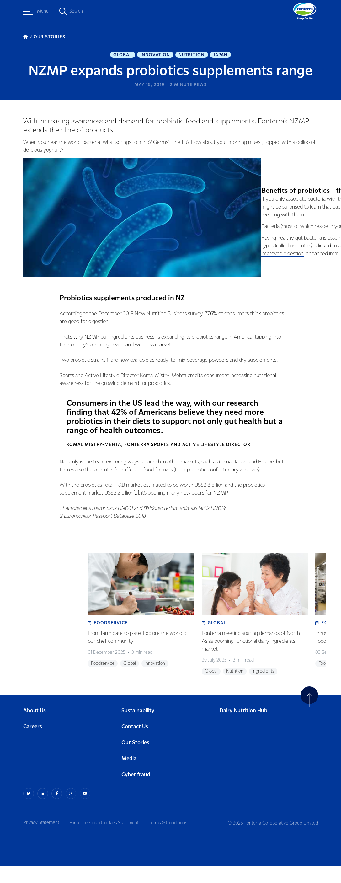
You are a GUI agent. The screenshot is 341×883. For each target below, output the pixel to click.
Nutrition (191, 55)
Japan (220, 55)
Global (122, 55)
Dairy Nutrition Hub (243, 727)
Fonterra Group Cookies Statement (105, 839)
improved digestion (275, 267)
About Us (34, 727)
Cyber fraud (135, 791)
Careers (32, 743)
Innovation (155, 55)
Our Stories (135, 759)
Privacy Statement (41, 839)
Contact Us (134, 743)
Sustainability (137, 727)
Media (128, 775)
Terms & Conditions (170, 839)
